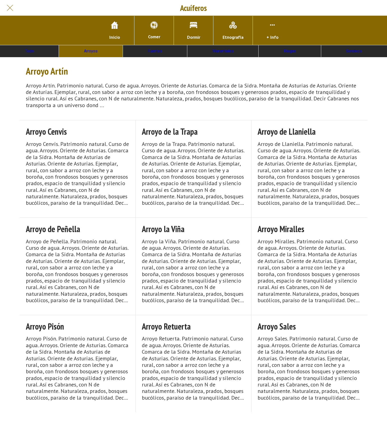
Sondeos (354, 51)
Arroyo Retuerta (166, 326)
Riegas (290, 51)
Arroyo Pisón (45, 326)
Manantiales (222, 51)
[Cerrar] (10, 8)
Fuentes (155, 51)
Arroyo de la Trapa (170, 132)
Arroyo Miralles (281, 229)
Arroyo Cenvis (46, 132)
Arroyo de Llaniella (287, 132)
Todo (29, 51)
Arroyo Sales (277, 326)
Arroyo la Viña (163, 229)
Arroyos (91, 51)
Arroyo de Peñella (53, 229)
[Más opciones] (272, 30)
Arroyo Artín (47, 71)
